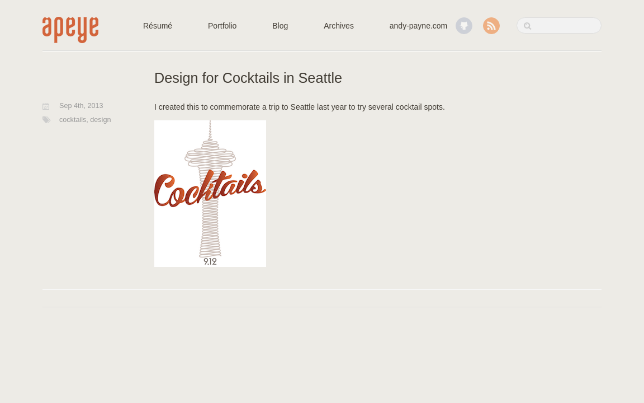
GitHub (464, 25)
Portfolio (222, 25)
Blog (280, 25)
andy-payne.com (419, 25)
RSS (491, 25)
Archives (339, 25)
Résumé (157, 25)
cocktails (72, 120)
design (100, 120)
